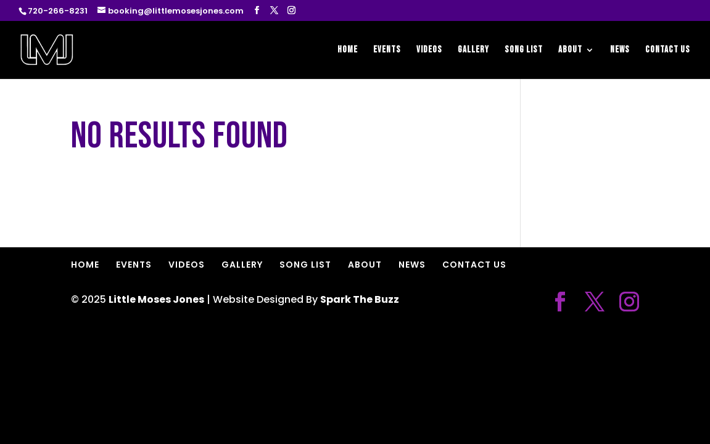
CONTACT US (667, 51)
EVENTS (387, 51)
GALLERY (473, 51)
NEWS (620, 51)
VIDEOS (429, 51)
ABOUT (570, 51)
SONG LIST (524, 51)
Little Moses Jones (156, 299)
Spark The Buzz (359, 299)
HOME (347, 51)
